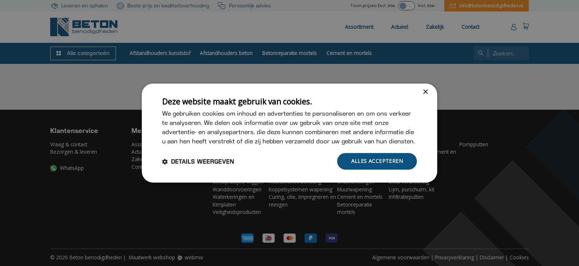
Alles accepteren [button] (377, 160)
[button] (198, 161)
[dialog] (289, 133)
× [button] (425, 92)
